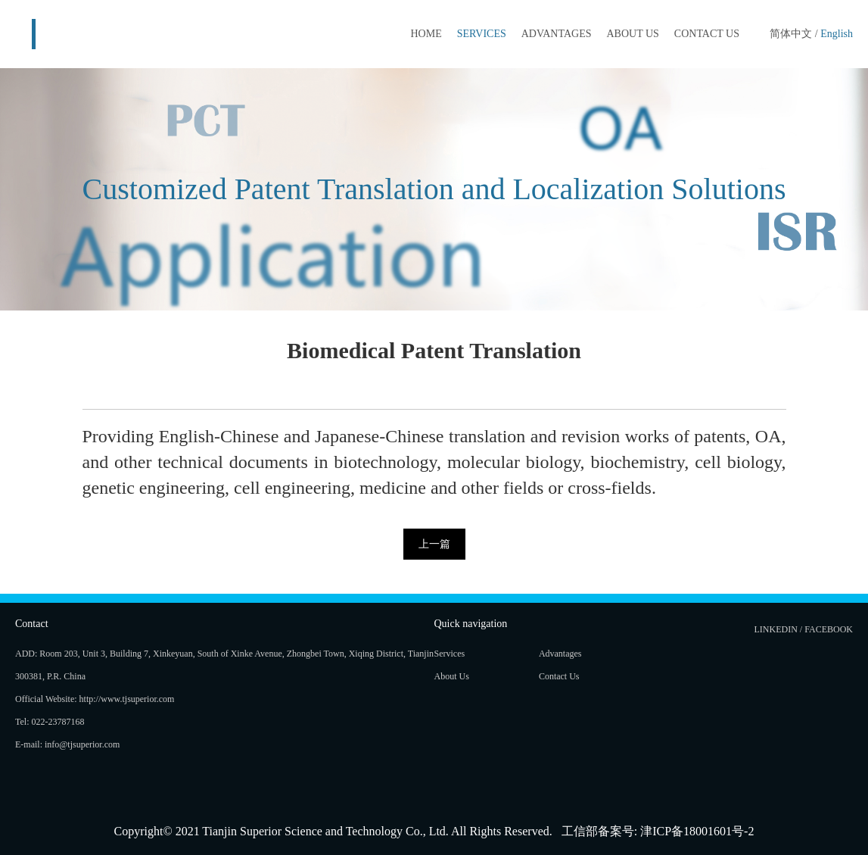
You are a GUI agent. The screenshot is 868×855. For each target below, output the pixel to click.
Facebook (828, 629)
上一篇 (434, 544)
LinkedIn (776, 629)
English (836, 33)
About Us (632, 33)
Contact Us (706, 33)
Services (481, 33)
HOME (425, 33)
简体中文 (791, 33)
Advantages (556, 33)
